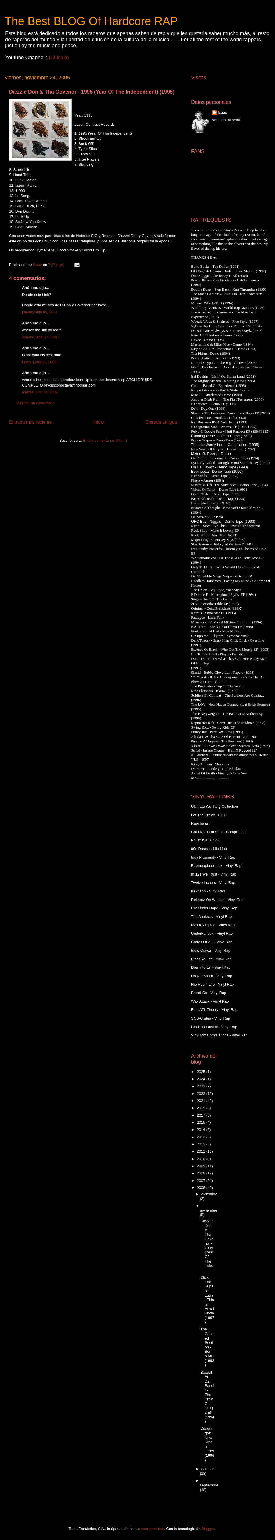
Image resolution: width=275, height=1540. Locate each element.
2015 (201, 1122)
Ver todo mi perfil (226, 120)
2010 (201, 1159)
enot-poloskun (152, 1529)
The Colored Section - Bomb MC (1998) (207, 1347)
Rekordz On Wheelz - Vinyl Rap (217, 900)
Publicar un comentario (35, 403)
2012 (201, 1144)
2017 (201, 1115)
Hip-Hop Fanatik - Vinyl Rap (214, 1027)
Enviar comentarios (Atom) (105, 440)
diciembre (209, 1194)
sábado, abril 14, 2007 (40, 337)
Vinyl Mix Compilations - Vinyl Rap (219, 1035)
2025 (201, 1072)
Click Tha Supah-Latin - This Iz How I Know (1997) (207, 1299)
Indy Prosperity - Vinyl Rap (213, 857)
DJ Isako (59, 57)
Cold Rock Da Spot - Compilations (219, 832)
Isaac (222, 112)
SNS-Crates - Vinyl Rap (210, 1018)
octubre (207, 1469)
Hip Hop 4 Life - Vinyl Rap (212, 984)
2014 (201, 1129)
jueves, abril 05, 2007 (40, 312)
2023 (201, 1086)
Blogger (207, 1529)
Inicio (98, 422)
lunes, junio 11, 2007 (39, 362)
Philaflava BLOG (205, 840)
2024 (201, 1079)
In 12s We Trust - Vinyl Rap (213, 874)
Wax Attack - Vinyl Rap (210, 1001)
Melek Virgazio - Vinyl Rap (213, 925)
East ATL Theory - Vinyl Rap (214, 1009)
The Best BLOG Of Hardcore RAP (91, 21)
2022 (201, 1093)
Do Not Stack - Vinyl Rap (211, 976)
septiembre (209, 1485)
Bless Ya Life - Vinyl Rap (211, 959)
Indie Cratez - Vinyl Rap (210, 950)
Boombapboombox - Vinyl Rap (216, 865)
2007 (201, 1180)
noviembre (208, 1210)
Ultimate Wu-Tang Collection (214, 806)
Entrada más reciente (30, 422)
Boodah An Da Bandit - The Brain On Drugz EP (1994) (207, 1397)
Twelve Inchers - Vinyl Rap (213, 882)
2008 (201, 1173)
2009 (201, 1166)
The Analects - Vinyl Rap (211, 916)
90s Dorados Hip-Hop (209, 849)
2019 (201, 1108)
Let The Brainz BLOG (209, 815)
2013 (201, 1137)
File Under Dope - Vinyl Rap (214, 908)
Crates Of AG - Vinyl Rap (211, 942)
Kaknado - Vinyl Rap (208, 891)
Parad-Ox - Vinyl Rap (208, 993)
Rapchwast (200, 823)
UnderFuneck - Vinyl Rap (212, 933)
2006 (201, 1188)
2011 (201, 1151)
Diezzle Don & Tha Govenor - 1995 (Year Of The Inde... (207, 1245)
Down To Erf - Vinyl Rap (211, 967)
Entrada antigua (161, 422)
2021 (201, 1101)
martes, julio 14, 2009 (40, 392)
